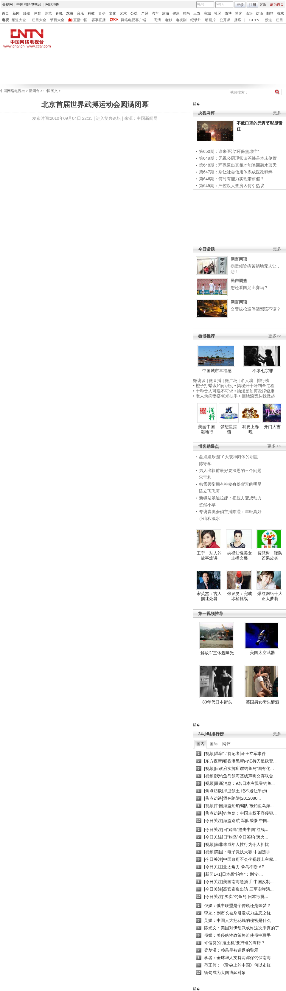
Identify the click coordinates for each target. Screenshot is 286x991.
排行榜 (263, 380)
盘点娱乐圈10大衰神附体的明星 (228, 456)
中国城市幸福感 (216, 370)
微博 (228, 13)
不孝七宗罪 (262, 370)
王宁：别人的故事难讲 (209, 556)
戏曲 (69, 13)
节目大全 (57, 20)
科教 (91, 13)
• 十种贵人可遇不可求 (213, 391)
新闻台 (34, 91)
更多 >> (274, 446)
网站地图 (52, 4)
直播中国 (80, 20)
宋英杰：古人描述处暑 (209, 596)
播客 (237, 20)
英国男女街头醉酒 (262, 702)
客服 (263, 4)
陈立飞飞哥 (209, 491)
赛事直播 (98, 20)
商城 (207, 13)
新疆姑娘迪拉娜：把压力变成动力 (230, 498)
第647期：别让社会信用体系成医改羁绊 (236, 172)
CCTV (254, 20)
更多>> (274, 336)
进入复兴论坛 (108, 118)
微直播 (215, 380)
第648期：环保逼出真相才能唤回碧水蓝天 (238, 165)
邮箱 (269, 13)
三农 (196, 13)
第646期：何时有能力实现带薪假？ (231, 178)
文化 (112, 13)
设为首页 (277, 4)
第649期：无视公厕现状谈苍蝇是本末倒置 (238, 158)
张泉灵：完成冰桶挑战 (239, 596)
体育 (37, 13)
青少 (101, 13)
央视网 (7, 4)
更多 (277, 113)
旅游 (165, 13)
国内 (200, 743)
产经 (144, 13)
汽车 (155, 13)
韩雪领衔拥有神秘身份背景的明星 (230, 484)
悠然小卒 (207, 504)
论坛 (249, 13)
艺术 (123, 13)
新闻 (16, 13)
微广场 (231, 380)
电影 (168, 20)
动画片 (210, 20)
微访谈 (199, 380)
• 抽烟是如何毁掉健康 (254, 391)
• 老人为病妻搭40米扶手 (215, 396)
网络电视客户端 (133, 20)
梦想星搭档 (228, 429)
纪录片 (195, 20)
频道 (268, 20)
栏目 (279, 20)
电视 (5, 20)
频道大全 (19, 20)
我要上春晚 (250, 429)
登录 (240, 5)
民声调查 (239, 280)
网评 (226, 743)
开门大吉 (272, 426)
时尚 (186, 13)
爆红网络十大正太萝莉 (269, 596)
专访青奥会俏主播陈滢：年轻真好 (230, 511)
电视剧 (181, 20)
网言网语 (239, 259)
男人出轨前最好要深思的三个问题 (230, 470)
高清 (157, 20)
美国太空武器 (262, 652)
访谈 (259, 13)
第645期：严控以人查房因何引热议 (231, 185)
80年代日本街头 (217, 702)
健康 (176, 13)
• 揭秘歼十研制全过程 (254, 385)
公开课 (225, 20)
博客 (238, 13)
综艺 (48, 13)
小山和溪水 (209, 518)
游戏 (280, 13)
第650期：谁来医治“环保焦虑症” (229, 151)
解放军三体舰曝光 (217, 652)
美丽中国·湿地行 (207, 429)
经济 (26, 13)
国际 (213, 743)
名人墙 (247, 380)
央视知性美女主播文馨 (239, 556)
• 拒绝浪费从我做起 (257, 396)
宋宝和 (205, 477)
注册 (252, 5)
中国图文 (50, 91)
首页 (5, 13)
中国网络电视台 (28, 4)
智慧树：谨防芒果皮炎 (269, 556)
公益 (134, 13)
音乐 (80, 13)
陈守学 (205, 463)
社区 (217, 13)
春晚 (59, 13)
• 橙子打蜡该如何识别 (213, 385)
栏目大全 (39, 20)
